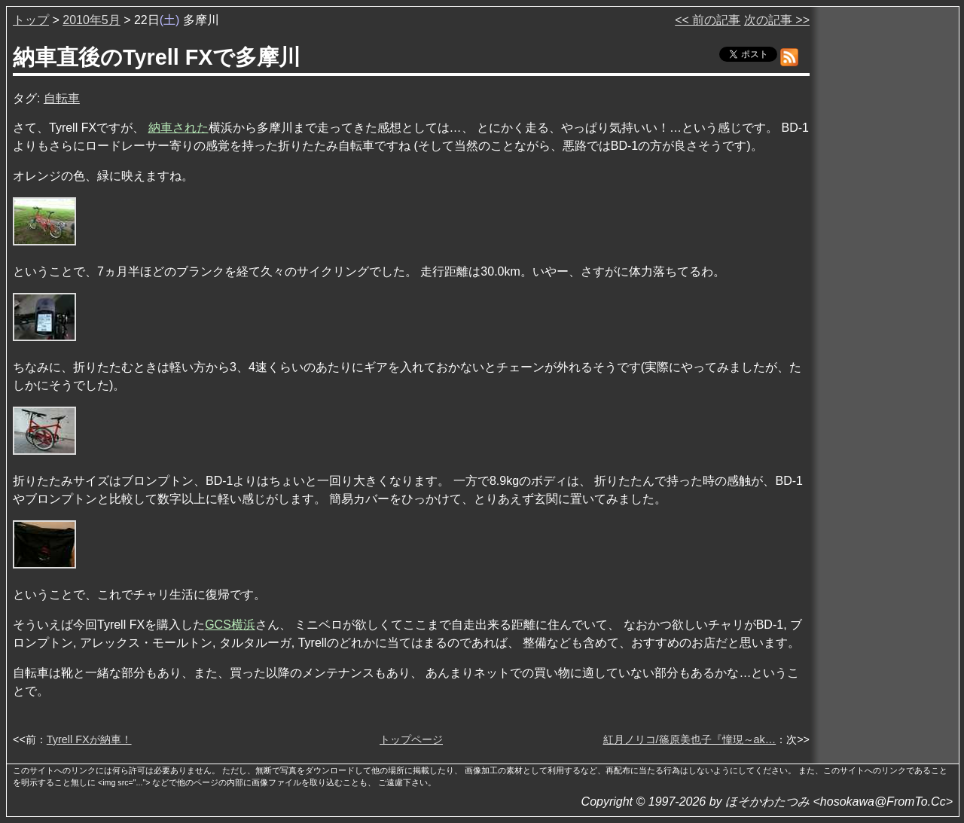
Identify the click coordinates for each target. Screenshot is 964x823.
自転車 (62, 98)
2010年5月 (91, 20)
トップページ (411, 739)
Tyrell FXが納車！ (89, 739)
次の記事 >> (777, 20)
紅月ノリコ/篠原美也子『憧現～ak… (689, 739)
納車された (178, 127)
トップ (31, 20)
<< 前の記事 (707, 20)
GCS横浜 (230, 624)
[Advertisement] (885, 240)
